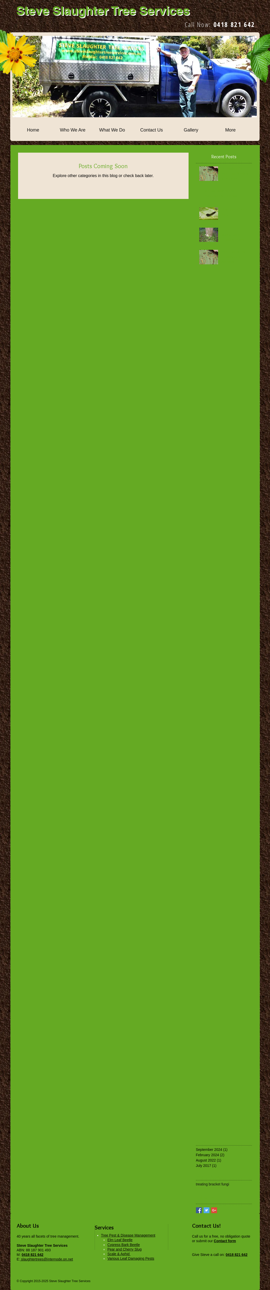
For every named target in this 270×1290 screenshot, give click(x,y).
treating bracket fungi (212, 1184)
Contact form (225, 1241)
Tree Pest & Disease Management (128, 1235)
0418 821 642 (234, 24)
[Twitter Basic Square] (206, 1210)
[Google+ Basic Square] (214, 1210)
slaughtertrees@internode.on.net (46, 1259)
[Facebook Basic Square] (199, 1210)
